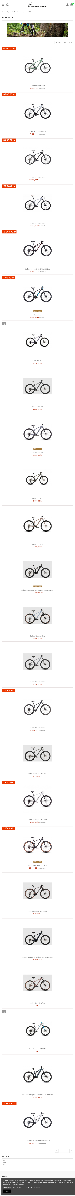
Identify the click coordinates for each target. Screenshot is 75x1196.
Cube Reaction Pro (37, 1003)
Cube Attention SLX (37, 682)
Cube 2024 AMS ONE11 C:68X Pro (37, 269)
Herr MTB (5, 1156)
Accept (7, 1191)
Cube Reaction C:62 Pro (37, 865)
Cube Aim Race (37, 452)
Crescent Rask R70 (37, 223)
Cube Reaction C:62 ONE (37, 774)
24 (70, 42)
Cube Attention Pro (37, 636)
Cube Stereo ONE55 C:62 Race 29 (37, 1141)
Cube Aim (37, 315)
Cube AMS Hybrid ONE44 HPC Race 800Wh (37, 590)
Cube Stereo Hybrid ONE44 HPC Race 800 (37, 1095)
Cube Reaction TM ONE (37, 1049)
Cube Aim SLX (37, 498)
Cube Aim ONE (37, 361)
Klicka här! (37, 1187)
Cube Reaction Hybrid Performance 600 (37, 957)
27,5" (4, 1163)
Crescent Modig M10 (37, 86)
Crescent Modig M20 (37, 131)
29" (4, 1165)
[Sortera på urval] (61, 42)
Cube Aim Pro (37, 407)
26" (4, 1161)
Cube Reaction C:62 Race (37, 911)
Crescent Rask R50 (37, 177)
